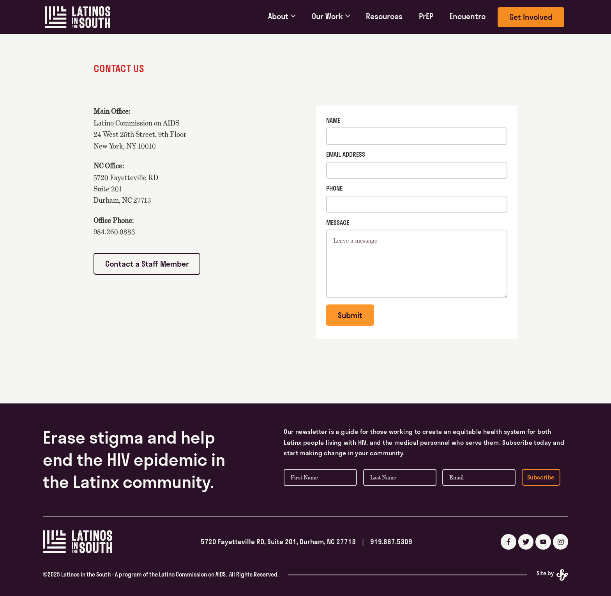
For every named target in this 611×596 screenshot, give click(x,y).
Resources (384, 16)
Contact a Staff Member (147, 264)
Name (333, 120)
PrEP (426, 16)
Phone (334, 188)
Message (337, 222)
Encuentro (467, 16)
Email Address (345, 154)
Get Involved (531, 17)
